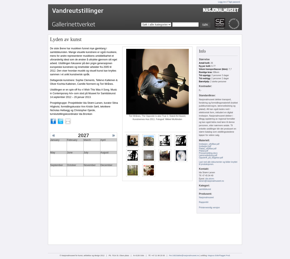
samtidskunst (205, 189)
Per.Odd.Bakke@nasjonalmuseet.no (184, 255)
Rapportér (204, 202)
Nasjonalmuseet (206, 197)
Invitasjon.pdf (205, 146)
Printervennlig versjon (209, 207)
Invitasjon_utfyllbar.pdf (209, 144)
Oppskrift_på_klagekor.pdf (211, 158)
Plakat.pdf (203, 151)
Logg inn (222, 2)
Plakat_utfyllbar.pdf (207, 148)
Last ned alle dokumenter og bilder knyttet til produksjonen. (218, 163)
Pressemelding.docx (208, 153)
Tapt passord (234, 2)
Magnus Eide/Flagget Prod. (219, 255)
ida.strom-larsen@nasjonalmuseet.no (211, 180)
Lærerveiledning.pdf (208, 155)
